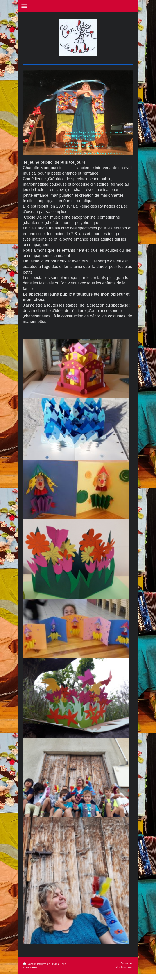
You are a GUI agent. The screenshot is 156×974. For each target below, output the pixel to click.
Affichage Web (124, 966)
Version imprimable (37, 963)
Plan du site (59, 963)
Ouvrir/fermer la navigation (78, 6)
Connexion (127, 963)
